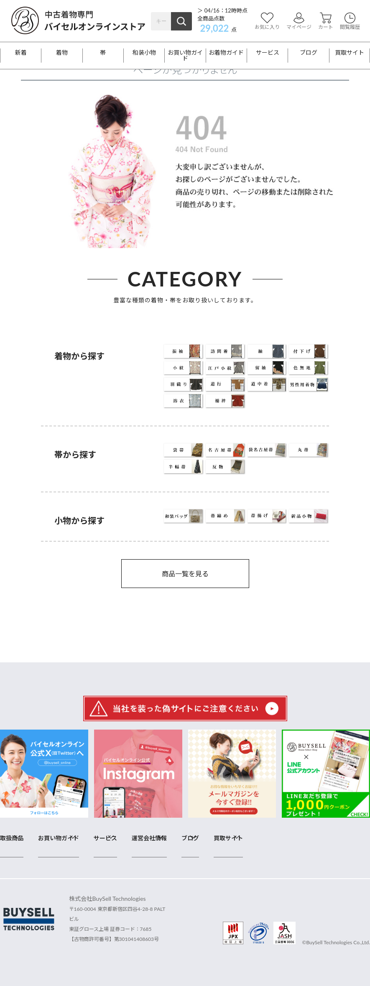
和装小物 (144, 53)
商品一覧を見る (185, 574)
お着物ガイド (226, 53)
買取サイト (349, 53)
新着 (21, 53)
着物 (62, 53)
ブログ (308, 53)
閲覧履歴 (350, 21)
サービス (267, 53)
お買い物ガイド (185, 55)
